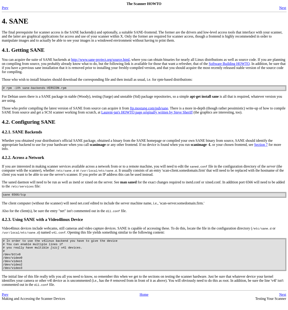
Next (282, 8)
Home (144, 302)
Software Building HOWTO (229, 64)
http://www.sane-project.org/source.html (100, 60)
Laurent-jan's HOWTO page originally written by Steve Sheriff (146, 113)
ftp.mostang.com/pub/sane (149, 109)
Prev (5, 8)
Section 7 (261, 145)
